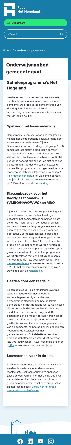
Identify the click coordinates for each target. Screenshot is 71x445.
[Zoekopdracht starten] (62, 34)
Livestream (18, 22)
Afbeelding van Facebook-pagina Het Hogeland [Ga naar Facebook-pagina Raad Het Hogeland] (20, 441)
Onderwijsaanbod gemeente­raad (29, 50)
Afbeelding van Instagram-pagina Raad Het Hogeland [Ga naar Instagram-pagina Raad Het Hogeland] (51, 441)
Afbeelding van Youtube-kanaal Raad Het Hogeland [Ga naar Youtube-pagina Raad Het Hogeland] (40, 441)
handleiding (41, 183)
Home (6, 50)
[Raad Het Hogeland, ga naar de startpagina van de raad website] (22, 9)
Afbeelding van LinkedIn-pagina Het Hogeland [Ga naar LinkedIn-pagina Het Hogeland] (30, 441)
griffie (10, 345)
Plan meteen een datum (21, 175)
